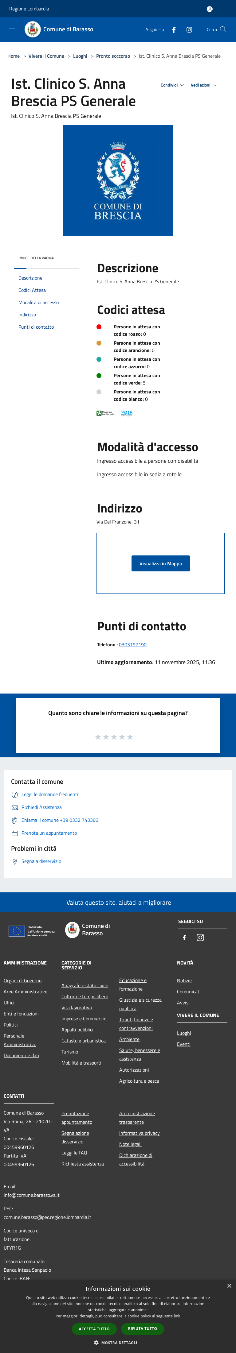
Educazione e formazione (133, 984)
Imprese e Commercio (83, 1018)
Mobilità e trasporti (81, 1062)
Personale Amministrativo (20, 1040)
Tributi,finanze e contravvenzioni (136, 1024)
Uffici (9, 1002)
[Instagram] (187, 29)
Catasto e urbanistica (83, 1040)
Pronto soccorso (113, 56)
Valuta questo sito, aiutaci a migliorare (118, 902)
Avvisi (183, 1002)
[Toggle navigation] (12, 29)
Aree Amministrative (25, 991)
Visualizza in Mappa (161, 563)
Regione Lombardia (29, 8)
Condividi (173, 85)
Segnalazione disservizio (75, 1137)
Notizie (184, 980)
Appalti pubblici (77, 1029)
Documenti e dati (21, 1055)
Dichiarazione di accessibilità (135, 1159)
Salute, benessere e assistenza (139, 1054)
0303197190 (133, 644)
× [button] (229, 1286)
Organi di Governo (22, 980)
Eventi (184, 1044)
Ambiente (129, 1039)
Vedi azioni (204, 85)
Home (13, 56)
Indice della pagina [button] (36, 258)
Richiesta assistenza (82, 1163)
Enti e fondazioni (21, 1013)
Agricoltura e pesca (139, 1080)
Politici (11, 1024)
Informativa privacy (139, 1133)
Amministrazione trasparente (137, 1118)
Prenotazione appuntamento (76, 1118)
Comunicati (189, 991)
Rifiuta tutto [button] (142, 1328)
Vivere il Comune (47, 56)
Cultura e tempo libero (84, 996)
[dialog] (118, 1316)
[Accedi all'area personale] (209, 9)
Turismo (69, 1051)
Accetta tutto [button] (94, 1329)
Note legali (130, 1144)
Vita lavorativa (76, 1007)
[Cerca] (223, 29)
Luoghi (80, 56)
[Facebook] (171, 29)
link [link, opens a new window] (177, 1316)
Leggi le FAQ (74, 1152)
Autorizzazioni (134, 1069)
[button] (118, 1342)
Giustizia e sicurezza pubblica (140, 1004)
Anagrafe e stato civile (84, 985)
